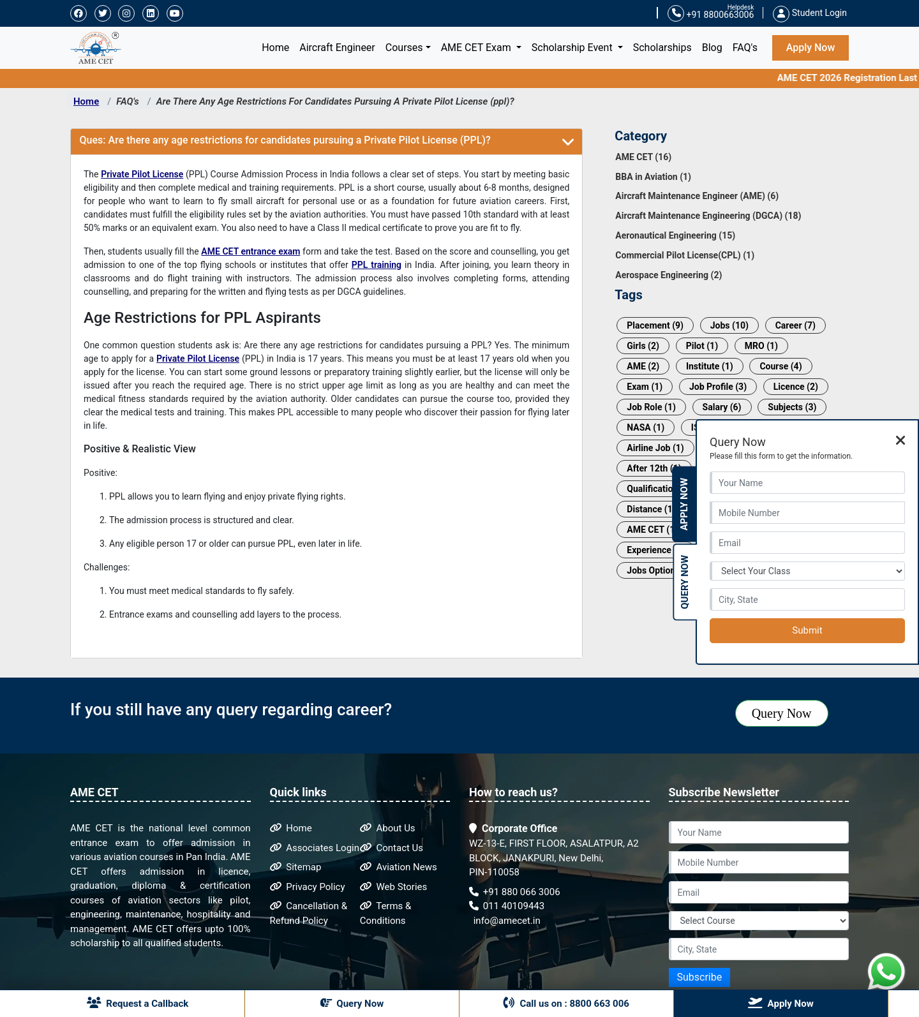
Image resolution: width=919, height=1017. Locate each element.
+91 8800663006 (711, 14)
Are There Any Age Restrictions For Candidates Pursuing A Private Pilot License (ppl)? (335, 101)
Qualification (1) (659, 489)
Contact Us (391, 848)
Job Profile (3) (718, 387)
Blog (712, 47)
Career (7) (795, 325)
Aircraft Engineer (337, 47)
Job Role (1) (651, 407)
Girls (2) (643, 346)
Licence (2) (795, 387)
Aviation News (398, 867)
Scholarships (662, 47)
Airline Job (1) (655, 448)
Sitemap (296, 867)
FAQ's (745, 47)
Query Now (782, 713)
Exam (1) (644, 387)
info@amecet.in (506, 920)
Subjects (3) (792, 407)
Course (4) (780, 366)
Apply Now (810, 47)
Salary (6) (722, 407)
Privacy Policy (307, 887)
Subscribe (699, 977)
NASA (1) (645, 427)
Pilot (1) (702, 346)
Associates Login (315, 848)
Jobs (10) (729, 325)
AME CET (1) (652, 529)
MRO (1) (761, 346)
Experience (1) (656, 550)
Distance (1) (651, 509)
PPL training (376, 265)
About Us (387, 828)
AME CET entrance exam (250, 251)
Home (278, 47)
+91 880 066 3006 (514, 892)
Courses (404, 47)
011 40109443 (506, 906)
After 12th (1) (654, 468)
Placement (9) (655, 325)
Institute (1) (709, 366)
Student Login (810, 13)
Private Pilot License (142, 174)
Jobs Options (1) (660, 570)
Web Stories (394, 887)
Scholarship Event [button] (573, 47)
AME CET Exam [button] (477, 47)
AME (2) (643, 366)
